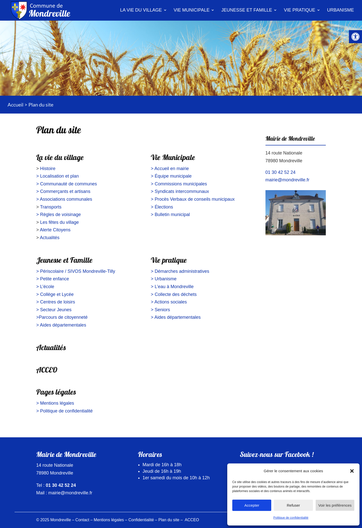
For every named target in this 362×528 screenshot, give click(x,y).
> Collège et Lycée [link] (55, 294)
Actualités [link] (50, 237)
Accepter (251, 505)
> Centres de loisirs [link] (55, 301)
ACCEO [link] (46, 371)
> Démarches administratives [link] (180, 271)
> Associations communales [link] (64, 199)
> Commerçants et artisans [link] (63, 191)
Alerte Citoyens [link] (55, 229)
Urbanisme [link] (340, 10)
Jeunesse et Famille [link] (64, 261)
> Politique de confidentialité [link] (64, 410)
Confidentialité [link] (141, 520)
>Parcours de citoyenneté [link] (62, 317)
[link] (355, 36)
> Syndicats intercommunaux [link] (180, 191)
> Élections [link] (162, 206)
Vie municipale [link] (192, 10)
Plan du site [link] (168, 520)
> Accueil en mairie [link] (170, 168)
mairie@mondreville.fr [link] (287, 179)
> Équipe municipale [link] (171, 176)
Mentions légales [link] (109, 520)
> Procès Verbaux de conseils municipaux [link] (193, 199)
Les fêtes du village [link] (59, 222)
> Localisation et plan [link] (57, 176)
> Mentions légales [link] (55, 403)
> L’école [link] (45, 286)
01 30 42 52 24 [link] (280, 172)
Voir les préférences (335, 505)
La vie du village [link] (141, 10)
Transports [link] (50, 206)
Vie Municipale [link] (173, 158)
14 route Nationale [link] (283, 152)
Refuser (293, 505)
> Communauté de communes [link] (66, 183)
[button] (351, 470)
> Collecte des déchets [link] (174, 294)
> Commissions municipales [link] (179, 183)
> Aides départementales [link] (61, 325)
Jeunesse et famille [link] (246, 10)
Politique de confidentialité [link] (290, 517)
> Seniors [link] (160, 309)
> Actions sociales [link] (169, 301)
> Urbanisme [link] (164, 278)
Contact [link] (82, 520)
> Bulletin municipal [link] (170, 214)
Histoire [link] (48, 168)
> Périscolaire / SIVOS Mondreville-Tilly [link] (75, 271)
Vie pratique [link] (299, 10)
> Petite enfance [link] (52, 278)
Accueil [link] (15, 104)
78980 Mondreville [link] (283, 160)
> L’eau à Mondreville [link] (172, 286)
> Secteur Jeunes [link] (54, 309)
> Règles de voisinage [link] (58, 214)
